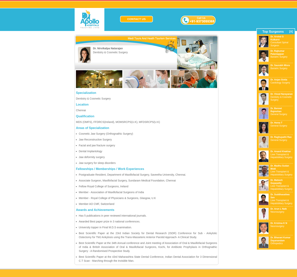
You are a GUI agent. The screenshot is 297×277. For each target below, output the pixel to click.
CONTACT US (136, 19)
